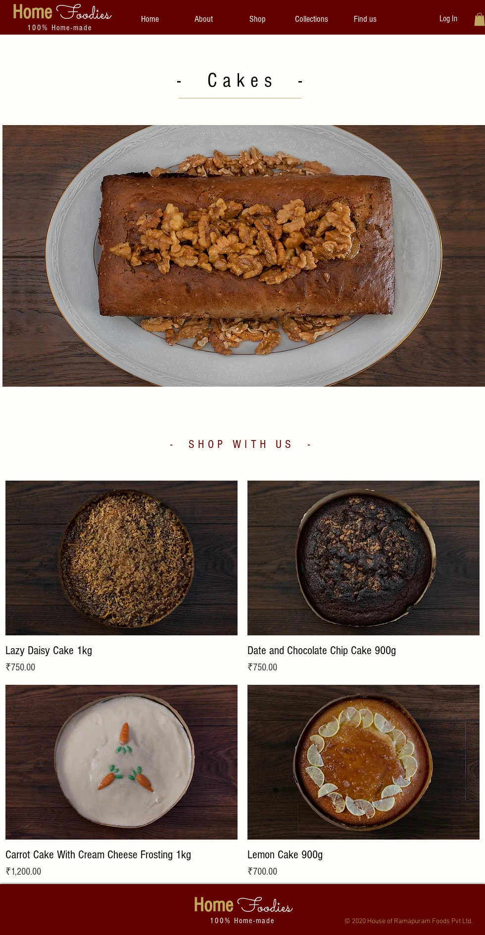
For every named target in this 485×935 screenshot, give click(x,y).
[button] (312, 19)
